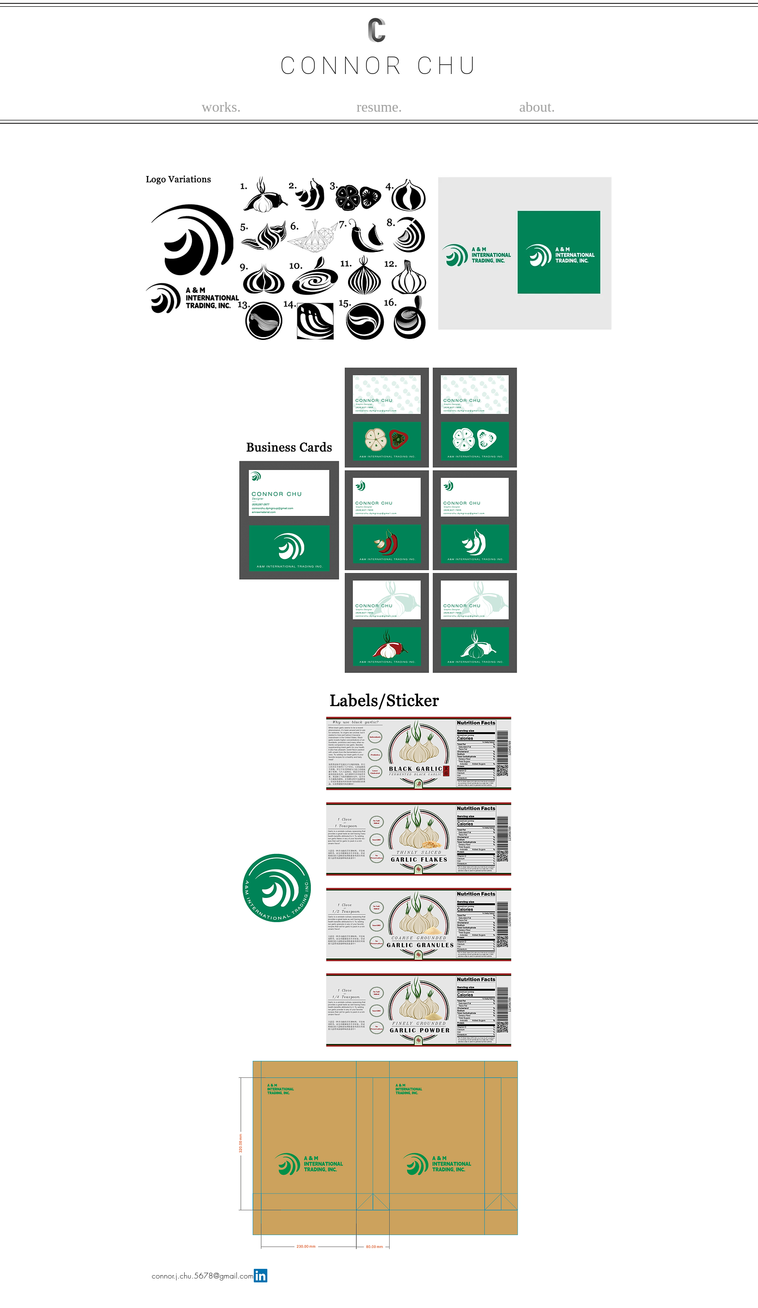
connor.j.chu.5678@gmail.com (203, 1275)
